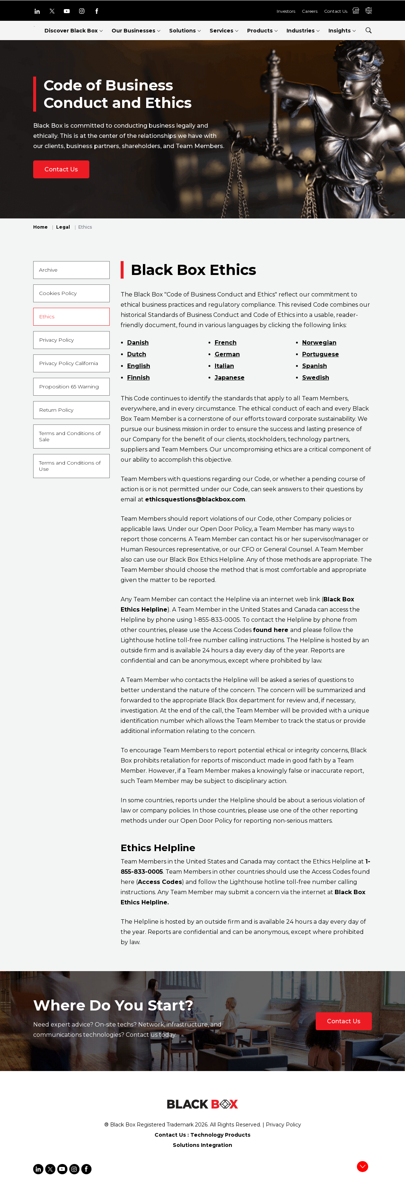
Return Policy (56, 410)
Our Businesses (133, 30)
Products (260, 30)
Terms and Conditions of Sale (70, 436)
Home (40, 227)
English (138, 365)
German (227, 354)
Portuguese (320, 354)
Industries (301, 30)
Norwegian (319, 342)
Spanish (314, 365)
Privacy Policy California (68, 363)
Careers (310, 11)
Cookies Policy (58, 293)
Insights (339, 30)
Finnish (138, 377)
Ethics (46, 316)
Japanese (230, 377)
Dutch (136, 354)
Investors (286, 11)
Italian (224, 365)
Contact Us (335, 11)
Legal (63, 227)
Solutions (182, 30)
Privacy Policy (56, 340)
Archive (48, 270)
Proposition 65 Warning (69, 386)
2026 (201, 1124)
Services (221, 30)
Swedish (315, 377)
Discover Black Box (71, 30)
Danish (138, 342)
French (226, 342)
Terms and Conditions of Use (70, 465)
